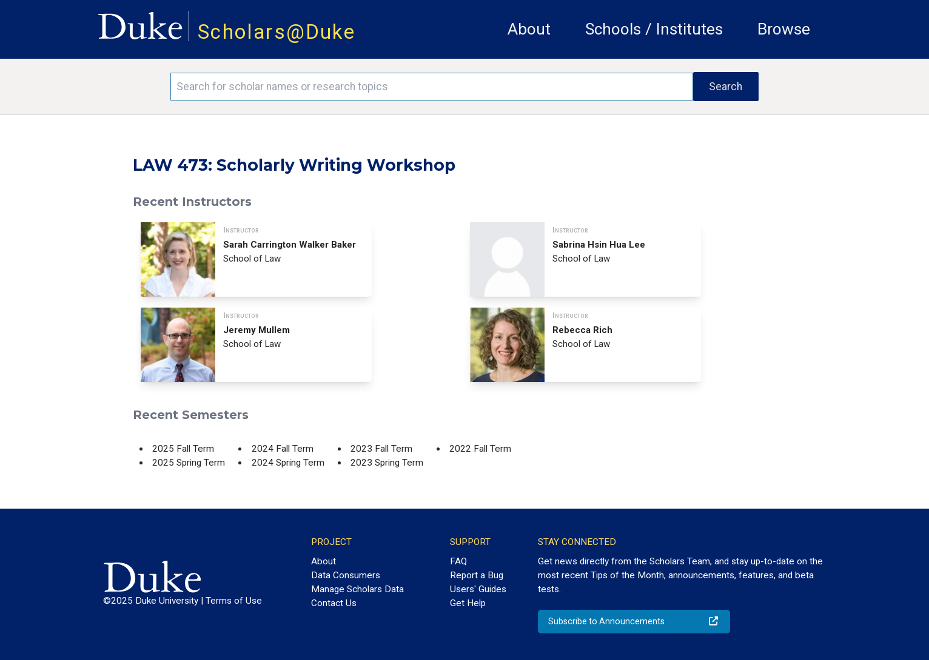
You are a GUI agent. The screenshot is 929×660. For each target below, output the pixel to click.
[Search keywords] (431, 87)
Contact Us (334, 603)
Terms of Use (234, 600)
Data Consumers (345, 575)
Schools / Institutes (654, 29)
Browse (783, 29)
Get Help (468, 603)
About (529, 29)
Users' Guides (478, 589)
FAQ (458, 561)
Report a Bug (476, 575)
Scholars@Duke (276, 32)
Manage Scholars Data (357, 589)
